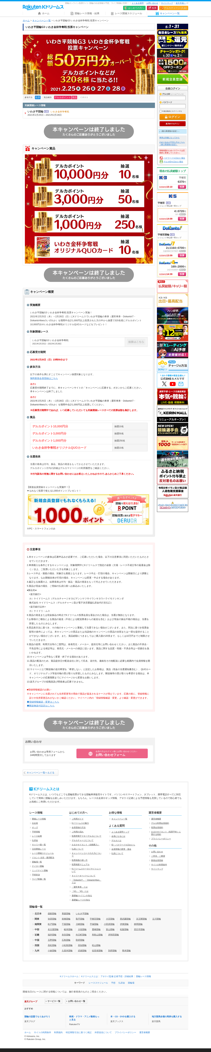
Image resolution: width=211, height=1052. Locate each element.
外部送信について (103, 1032)
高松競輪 (52, 945)
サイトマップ (167, 3)
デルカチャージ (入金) (175, 8)
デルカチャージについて (82, 840)
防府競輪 (80, 940)
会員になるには (118, 836)
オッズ (35, 827)
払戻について (78, 849)
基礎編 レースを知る (81, 900)
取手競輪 (80, 919)
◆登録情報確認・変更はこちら (43, 702)
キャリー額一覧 (39, 845)
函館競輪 (52, 913)
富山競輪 (110, 929)
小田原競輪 (109, 924)
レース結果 (37, 836)
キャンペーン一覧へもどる (40, 772)
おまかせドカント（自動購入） (85, 845)
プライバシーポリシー (161, 839)
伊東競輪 (124, 924)
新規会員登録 (172, 79)
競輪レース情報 (143, 976)
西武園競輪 (125, 919)
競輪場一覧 (37, 862)
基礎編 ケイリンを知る (82, 895)
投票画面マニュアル (81, 864)
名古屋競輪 (53, 929)
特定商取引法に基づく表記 (78, 1032)
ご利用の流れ (78, 832)
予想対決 (36, 875)
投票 (154, 8)
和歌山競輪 (97, 934)
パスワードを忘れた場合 (174, 158)
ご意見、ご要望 (158, 856)
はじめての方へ (136, 8)
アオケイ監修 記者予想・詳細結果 (117, 976)
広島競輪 (66, 940)
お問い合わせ (152, 3)
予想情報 (36, 832)
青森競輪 (66, 913)
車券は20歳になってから (169, 138)
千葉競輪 (66, 924)
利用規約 (58, 1032)
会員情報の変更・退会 (121, 849)
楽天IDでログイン (172, 124)
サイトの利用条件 (159, 865)
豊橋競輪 (96, 929)
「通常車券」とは (80, 887)
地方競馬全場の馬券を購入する (167, 1016)
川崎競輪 (80, 924)
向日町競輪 (81, 934)
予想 (113, 983)
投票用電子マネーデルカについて (86, 836)
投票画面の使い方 (80, 860)
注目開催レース (39, 849)
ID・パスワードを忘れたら (123, 845)
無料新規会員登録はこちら (44, 378)
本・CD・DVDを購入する (122, 1016)
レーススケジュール (98, 983)
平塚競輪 (94, 924)
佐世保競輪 (97, 950)
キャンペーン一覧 (41, 20)
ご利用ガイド (78, 819)
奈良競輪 (66, 934)
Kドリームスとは (89, 976)
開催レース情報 (39, 819)
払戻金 (35, 840)
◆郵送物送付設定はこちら (41, 705)
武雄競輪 (82, 950)
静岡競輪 (138, 924)
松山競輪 (96, 945)
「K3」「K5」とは (80, 891)
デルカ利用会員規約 (160, 823)
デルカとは (116, 840)
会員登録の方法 (79, 827)
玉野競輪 (52, 940)
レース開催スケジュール (43, 853)
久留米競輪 (67, 950)
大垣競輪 (82, 929)
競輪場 (131, 983)
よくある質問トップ (120, 832)
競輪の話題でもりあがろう (37, 1016)
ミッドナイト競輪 (40, 870)
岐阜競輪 (68, 929)
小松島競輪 (67, 945)
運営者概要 (156, 819)
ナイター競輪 (38, 866)
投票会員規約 (157, 827)
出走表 (35, 823)
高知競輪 (82, 945)
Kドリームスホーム (69, 976)
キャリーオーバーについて (83, 876)
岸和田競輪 (113, 934)
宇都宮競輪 (95, 919)
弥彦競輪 (52, 919)
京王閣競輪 (141, 919)
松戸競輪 (52, 924)
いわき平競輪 (82, 913)
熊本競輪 (126, 950)
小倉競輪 (52, 950)
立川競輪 (156, 919)
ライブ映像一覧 (39, 879)
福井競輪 (52, 934)
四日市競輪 (139, 929)
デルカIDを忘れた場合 (173, 162)
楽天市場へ (181, 3)
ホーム (26, 20)
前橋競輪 (66, 919)
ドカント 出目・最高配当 (43, 857)
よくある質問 (138, 3)
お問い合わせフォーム (116, 753)
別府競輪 (112, 950)
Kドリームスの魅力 (80, 823)
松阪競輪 (124, 929)
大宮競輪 (110, 919)
